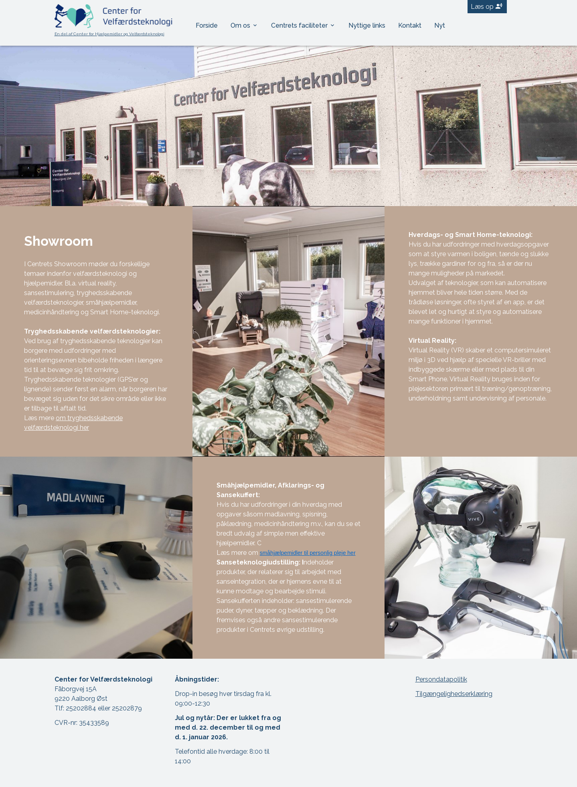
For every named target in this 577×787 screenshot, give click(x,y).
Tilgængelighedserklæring (453, 694)
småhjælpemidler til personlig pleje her (308, 553)
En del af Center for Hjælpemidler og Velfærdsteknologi (109, 34)
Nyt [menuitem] (439, 25)
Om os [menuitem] (241, 25)
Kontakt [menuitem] (409, 25)
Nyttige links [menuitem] (366, 25)
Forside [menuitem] (207, 25)
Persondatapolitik (441, 679)
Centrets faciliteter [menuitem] (300, 25)
